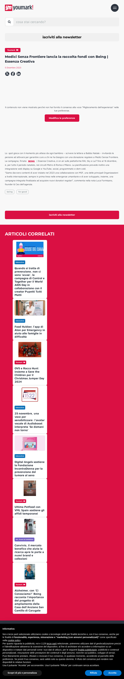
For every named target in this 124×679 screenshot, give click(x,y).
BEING (31, 161)
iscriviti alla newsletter (62, 37)
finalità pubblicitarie (87, 649)
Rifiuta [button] (93, 673)
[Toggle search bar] (9, 22)
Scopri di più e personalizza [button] (22, 673)
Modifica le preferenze (62, 118)
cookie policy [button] (14, 640)
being (10, 192)
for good (22, 192)
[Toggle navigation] (115, 8)
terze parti (52, 643)
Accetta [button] (112, 673)
